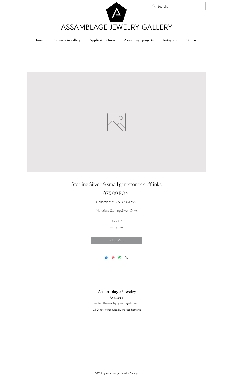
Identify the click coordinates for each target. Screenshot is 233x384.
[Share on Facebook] (106, 258)
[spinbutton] (116, 227)
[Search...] (178, 6)
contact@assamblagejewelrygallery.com (117, 303)
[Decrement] (111, 227)
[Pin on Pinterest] (113, 258)
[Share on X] (127, 258)
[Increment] (122, 227)
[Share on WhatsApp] (120, 258)
